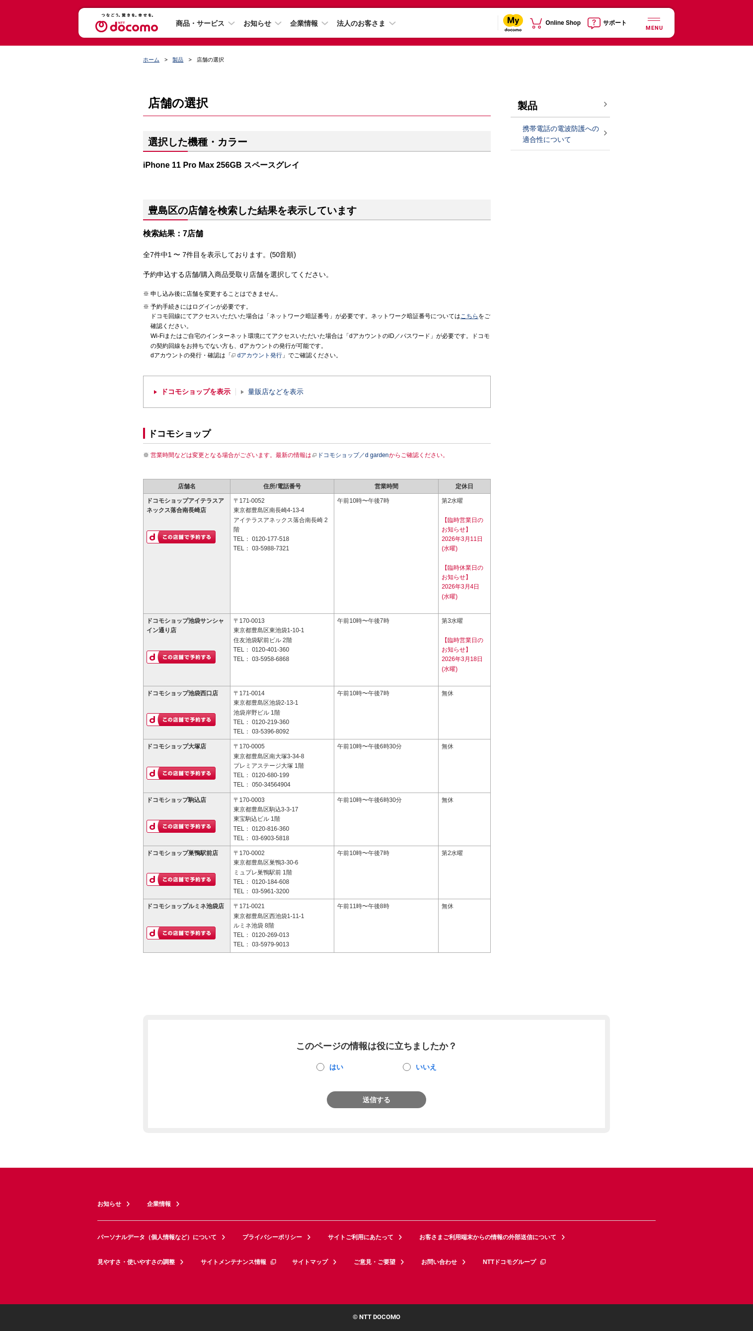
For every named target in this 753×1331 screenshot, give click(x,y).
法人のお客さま (361, 23)
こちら (469, 316)
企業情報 (304, 23)
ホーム (151, 60)
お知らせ (257, 23)
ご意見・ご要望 (374, 1262)
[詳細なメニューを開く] (653, 22)
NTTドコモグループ (515, 1262)
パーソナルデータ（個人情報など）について (157, 1237)
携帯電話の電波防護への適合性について (561, 134)
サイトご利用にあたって (360, 1237)
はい (336, 1067)
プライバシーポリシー (272, 1237)
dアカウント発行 (257, 356)
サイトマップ (310, 1262)
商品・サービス (200, 23)
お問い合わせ (439, 1262)
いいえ (426, 1067)
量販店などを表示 (275, 392)
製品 (177, 60)
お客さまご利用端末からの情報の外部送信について (487, 1237)
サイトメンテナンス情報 (239, 1262)
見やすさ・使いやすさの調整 (136, 1262)
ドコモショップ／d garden (350, 455)
